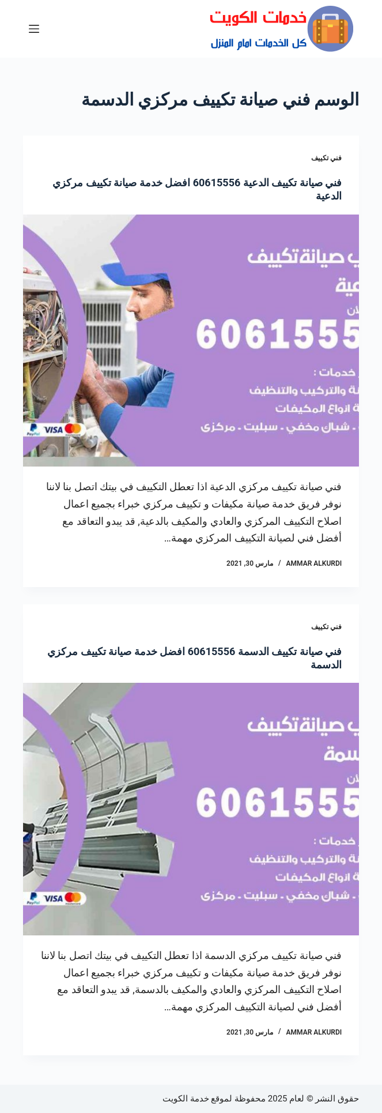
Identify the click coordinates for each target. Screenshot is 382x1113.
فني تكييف (326, 158)
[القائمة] (34, 29)
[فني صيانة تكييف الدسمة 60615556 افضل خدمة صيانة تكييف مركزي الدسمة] (191, 809)
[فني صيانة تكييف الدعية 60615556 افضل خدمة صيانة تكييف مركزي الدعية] (191, 341)
